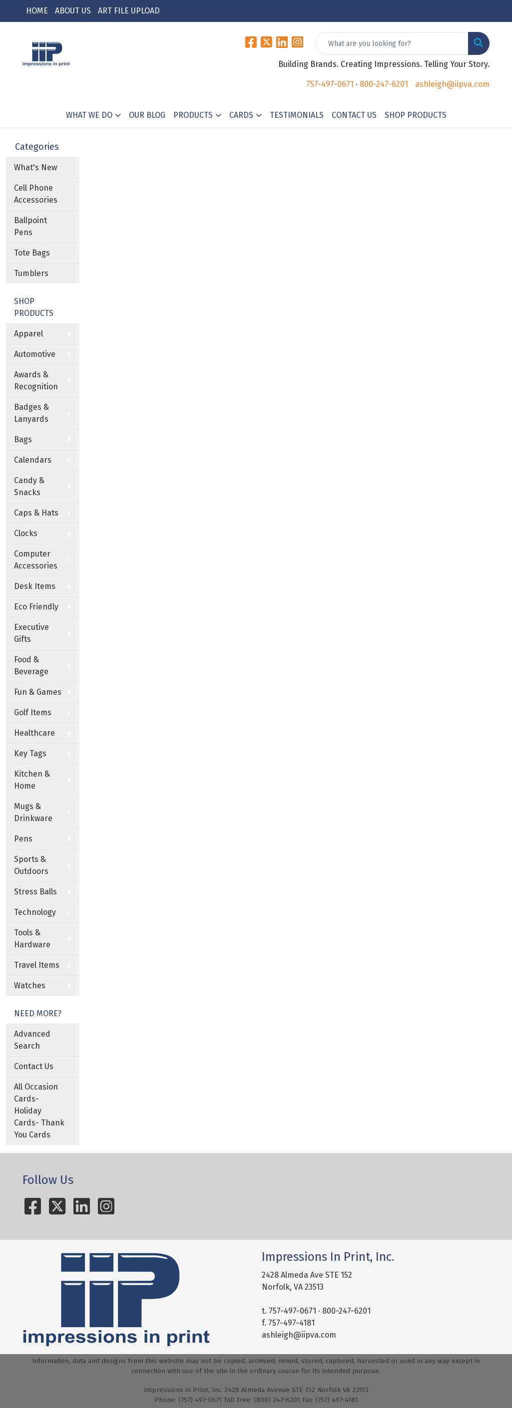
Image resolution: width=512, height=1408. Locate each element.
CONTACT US (354, 115)
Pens (23, 839)
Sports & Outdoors (31, 865)
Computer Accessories (35, 559)
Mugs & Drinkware (33, 812)
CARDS (241, 115)
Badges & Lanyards (31, 413)
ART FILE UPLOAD (129, 10)
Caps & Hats (36, 513)
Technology (35, 912)
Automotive (34, 354)
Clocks (25, 533)
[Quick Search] (392, 43)
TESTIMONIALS (297, 115)
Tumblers (31, 273)
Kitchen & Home (32, 780)
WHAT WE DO (89, 115)
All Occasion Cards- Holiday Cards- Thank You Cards (39, 1110)
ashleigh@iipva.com (452, 84)
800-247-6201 (384, 84)
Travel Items (36, 965)
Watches (29, 985)
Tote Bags (32, 253)
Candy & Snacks (29, 486)
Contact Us (33, 1066)
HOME (37, 10)
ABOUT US (73, 10)
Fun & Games (37, 692)
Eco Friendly (36, 606)
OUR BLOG (147, 115)
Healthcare (34, 733)
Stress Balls (35, 891)
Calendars (32, 460)
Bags (23, 439)
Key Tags (30, 753)
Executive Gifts (31, 633)
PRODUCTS (193, 115)
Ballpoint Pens (30, 226)
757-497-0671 (330, 84)
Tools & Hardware (32, 938)
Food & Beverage (31, 665)
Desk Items (34, 586)
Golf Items (32, 712)
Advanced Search (32, 1040)
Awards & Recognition (36, 380)
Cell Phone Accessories (35, 194)
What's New (35, 167)
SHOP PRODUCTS (416, 115)
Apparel (28, 333)
